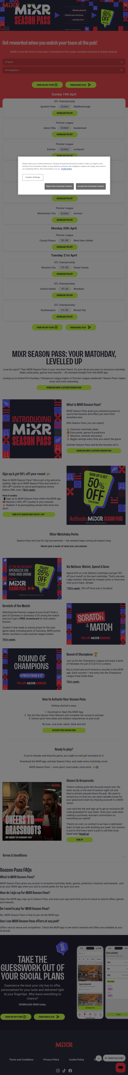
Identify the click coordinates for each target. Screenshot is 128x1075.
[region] (64, 175)
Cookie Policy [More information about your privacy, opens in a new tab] (66, 169)
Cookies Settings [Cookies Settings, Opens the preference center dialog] (32, 177)
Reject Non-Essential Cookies (59, 186)
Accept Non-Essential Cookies (91, 186)
